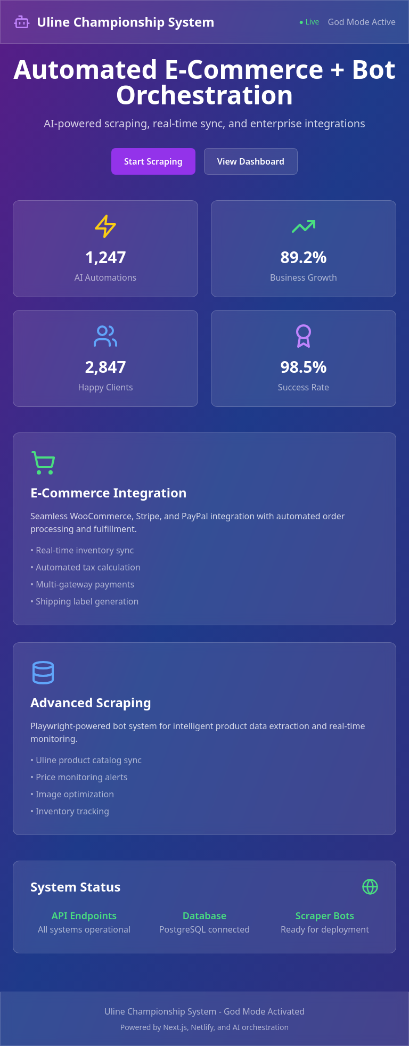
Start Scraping (153, 161)
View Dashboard (250, 161)
